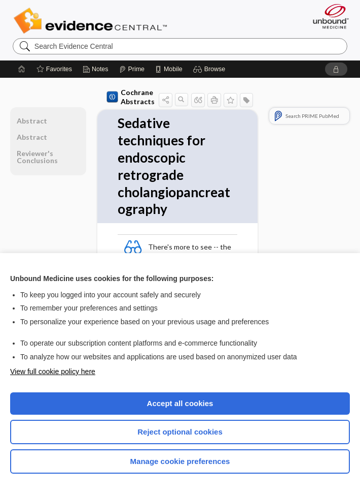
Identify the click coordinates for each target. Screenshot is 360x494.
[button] (210, 69)
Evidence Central (92, 21)
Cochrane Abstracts (130, 97)
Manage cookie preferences (180, 461)
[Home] (21, 69)
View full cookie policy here (52, 371)
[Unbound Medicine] (327, 16)
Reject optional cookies (180, 431)
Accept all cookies (180, 403)
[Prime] (132, 69)
